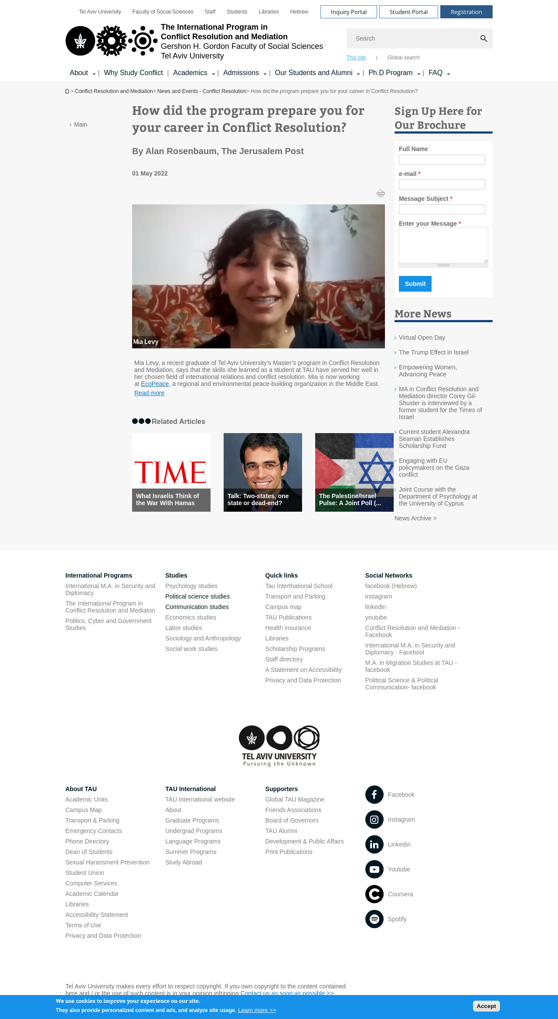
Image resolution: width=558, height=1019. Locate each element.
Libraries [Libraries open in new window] (269, 12)
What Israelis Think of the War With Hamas (167, 499)
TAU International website (200, 805)
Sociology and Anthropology (203, 644)
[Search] (420, 38)
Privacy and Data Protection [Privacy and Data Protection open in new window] (303, 686)
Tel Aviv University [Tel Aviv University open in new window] (100, 12)
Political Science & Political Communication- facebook (401, 690)
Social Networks (388, 581)
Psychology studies (191, 592)
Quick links (281, 581)
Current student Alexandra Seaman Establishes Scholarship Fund (434, 445)
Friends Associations (293, 816)
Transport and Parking (295, 602)
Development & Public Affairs (304, 847)
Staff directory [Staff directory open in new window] (284, 665)
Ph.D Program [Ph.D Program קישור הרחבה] (390, 72)
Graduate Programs (192, 826)
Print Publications (289, 858)
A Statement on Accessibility (303, 676)
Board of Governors (292, 826)
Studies (176, 581)
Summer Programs (190, 858)
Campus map (283, 613)
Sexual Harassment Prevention (107, 868)
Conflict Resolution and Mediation (68, 91)
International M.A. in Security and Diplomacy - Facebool (410, 655)
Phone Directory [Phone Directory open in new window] (87, 847)
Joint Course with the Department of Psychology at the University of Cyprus (438, 502)
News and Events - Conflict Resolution (201, 91)
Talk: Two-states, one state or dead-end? (258, 499)
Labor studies (183, 634)
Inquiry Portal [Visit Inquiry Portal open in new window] (349, 12)
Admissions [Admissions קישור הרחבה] (241, 72)
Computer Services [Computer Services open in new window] (91, 889)
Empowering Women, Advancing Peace (428, 377)
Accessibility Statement (96, 921)
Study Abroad (183, 868)
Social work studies (191, 655)
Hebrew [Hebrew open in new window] (299, 12)
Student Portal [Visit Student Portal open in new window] (409, 12)
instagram (378, 602)
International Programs (98, 581)
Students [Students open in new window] (237, 12)
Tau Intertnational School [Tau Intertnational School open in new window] (299, 592)
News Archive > (416, 524)
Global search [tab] (404, 58)
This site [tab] (356, 58)
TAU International (190, 795)
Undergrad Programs (193, 837)
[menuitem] (99, 12)
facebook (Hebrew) (391, 592)
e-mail (410, 173)
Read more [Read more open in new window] (149, 392)
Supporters (281, 795)
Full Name (413, 148)
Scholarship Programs (295, 655)
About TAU (81, 795)
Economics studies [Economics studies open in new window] (190, 623)
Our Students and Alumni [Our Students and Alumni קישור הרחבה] (314, 72)
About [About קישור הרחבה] (79, 72)
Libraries (277, 644)
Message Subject (426, 198)
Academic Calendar (92, 900)
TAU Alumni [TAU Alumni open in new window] (281, 837)
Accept (486, 1008)
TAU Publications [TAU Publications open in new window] (288, 623)
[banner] (279, 40)
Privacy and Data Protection (103, 942)
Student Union (84, 879)
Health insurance (288, 634)
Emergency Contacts (93, 837)
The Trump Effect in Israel (434, 358)
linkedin (375, 613)
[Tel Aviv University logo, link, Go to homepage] (194, 41)
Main (80, 124)
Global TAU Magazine (295, 805)
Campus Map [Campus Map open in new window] (83, 816)
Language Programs (193, 847)
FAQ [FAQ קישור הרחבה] (435, 72)
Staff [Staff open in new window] (210, 12)
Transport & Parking (92, 826)
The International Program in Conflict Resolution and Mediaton (110, 613)
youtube (376, 623)
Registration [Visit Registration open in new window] (466, 12)
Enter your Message (430, 223)
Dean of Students (88, 858)
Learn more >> (257, 1012)
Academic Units (86, 805)
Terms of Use (83, 931)
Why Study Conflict (133, 72)
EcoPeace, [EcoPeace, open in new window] (156, 383)
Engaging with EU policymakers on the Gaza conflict (434, 474)
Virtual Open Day (422, 344)
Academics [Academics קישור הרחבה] (190, 72)
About (173, 816)
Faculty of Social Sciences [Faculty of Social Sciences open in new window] (163, 12)
